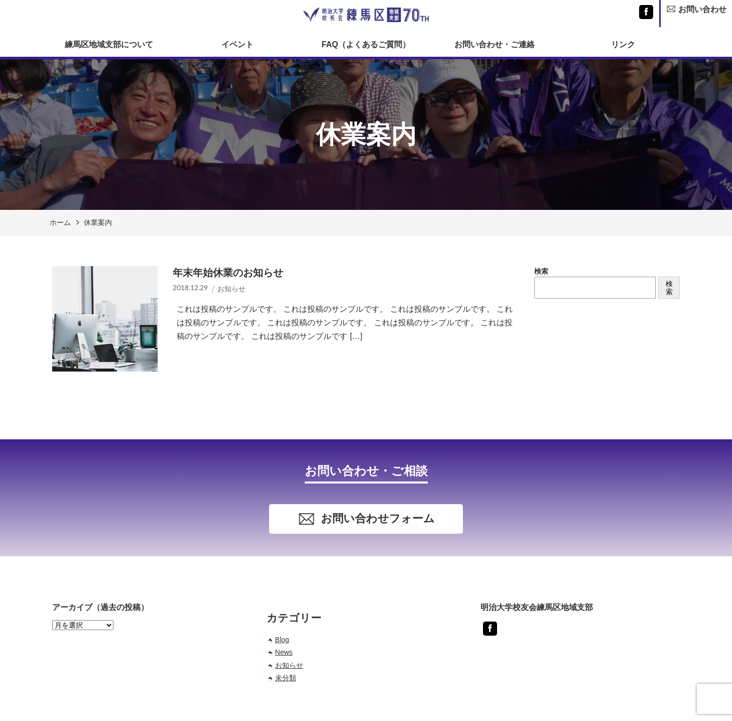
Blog (282, 640)
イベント (237, 44)
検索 (541, 271)
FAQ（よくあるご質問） (366, 44)
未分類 (285, 678)
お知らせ (289, 665)
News (284, 652)
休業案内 (98, 222)
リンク (623, 44)
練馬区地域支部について (109, 44)
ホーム (60, 222)
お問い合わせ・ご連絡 (494, 44)
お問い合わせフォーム (366, 519)
